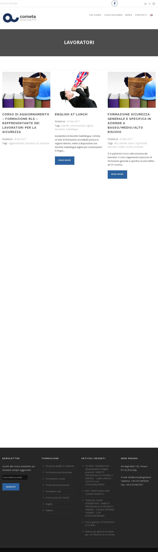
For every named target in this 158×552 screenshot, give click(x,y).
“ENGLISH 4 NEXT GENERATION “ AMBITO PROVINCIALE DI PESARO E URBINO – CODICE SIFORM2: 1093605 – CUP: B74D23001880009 (100, 508)
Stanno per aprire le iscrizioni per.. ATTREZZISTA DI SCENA (100, 533)
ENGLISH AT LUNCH (71, 114)
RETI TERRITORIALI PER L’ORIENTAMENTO (97, 492)
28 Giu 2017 (20, 139)
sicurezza (44, 143)
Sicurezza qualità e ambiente (60, 466)
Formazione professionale (59, 472)
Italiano (49, 510)
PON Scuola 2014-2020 (57, 497)
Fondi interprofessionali (57, 485)
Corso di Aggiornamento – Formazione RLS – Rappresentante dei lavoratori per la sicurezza (26, 123)
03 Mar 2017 (73, 121)
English (49, 504)
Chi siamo (95, 15)
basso (131, 143)
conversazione (77, 125)
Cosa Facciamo (113, 15)
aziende (65, 125)
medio (121, 146)
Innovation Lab (53, 491)
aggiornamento (16, 143)
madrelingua (72, 129)
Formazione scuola (55, 478)
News (128, 15)
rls (37, 143)
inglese (89, 125)
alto (116, 143)
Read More (64, 160)
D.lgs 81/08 (141, 143)
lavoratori (30, 143)
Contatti (141, 15)
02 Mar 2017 (126, 139)
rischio (129, 146)
